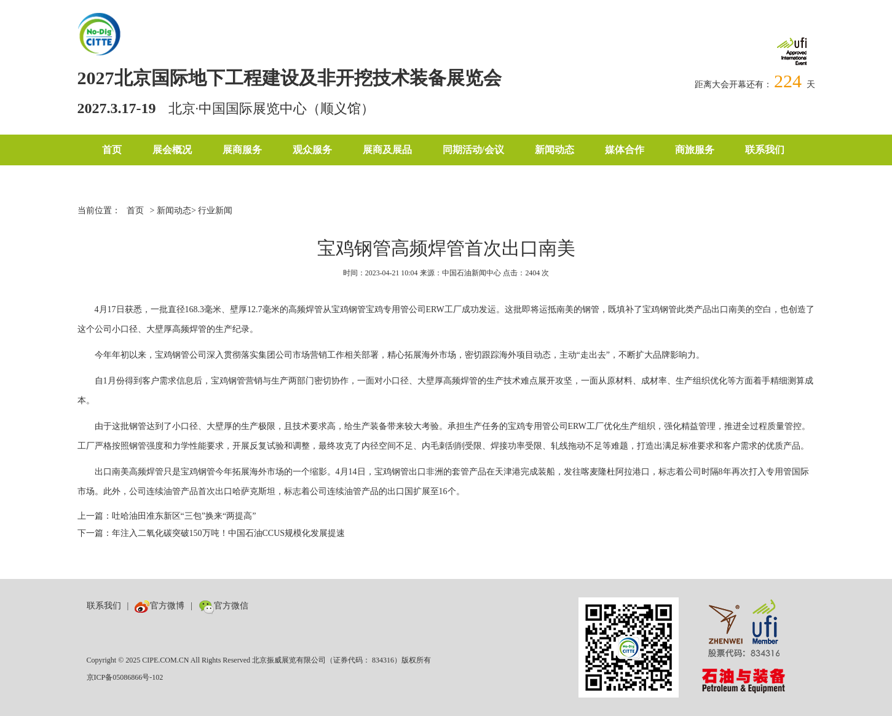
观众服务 (312, 149)
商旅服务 (694, 149)
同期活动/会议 (473, 149)
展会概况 (172, 149)
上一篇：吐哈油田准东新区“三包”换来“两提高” (166, 516)
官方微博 (159, 605)
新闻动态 (554, 149)
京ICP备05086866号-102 (125, 677)
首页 (112, 149)
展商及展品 (387, 149)
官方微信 (223, 605)
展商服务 (242, 149)
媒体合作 (624, 149)
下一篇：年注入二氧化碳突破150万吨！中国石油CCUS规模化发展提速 (211, 533)
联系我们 (764, 149)
